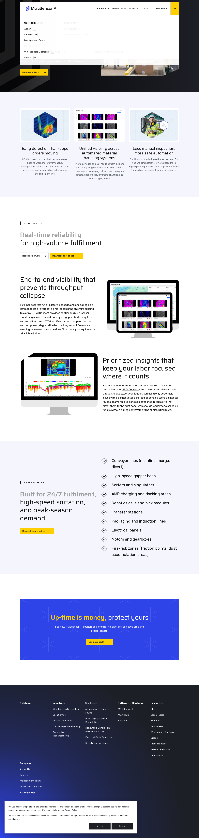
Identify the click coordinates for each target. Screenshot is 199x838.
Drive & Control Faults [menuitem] (96, 743)
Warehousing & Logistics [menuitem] (66, 709)
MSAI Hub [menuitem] (123, 715)
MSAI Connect (29, 159)
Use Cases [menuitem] (91, 703)
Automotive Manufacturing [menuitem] (61, 733)
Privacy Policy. (71, 810)
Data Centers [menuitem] (60, 715)
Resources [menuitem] (119, 8)
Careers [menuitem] (24, 775)
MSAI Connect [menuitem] (125, 709)
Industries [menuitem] (59, 703)
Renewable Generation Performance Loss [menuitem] (97, 729)
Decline (122, 826)
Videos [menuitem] (154, 738)
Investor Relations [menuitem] (160, 749)
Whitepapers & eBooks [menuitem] (163, 732)
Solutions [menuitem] (103, 8)
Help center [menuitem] (157, 755)
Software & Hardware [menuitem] (131, 703)
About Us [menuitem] (25, 769)
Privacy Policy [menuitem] (27, 792)
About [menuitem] (133, 8)
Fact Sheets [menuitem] (157, 726)
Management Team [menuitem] (30, 780)
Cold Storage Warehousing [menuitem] (67, 726)
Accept (100, 826)
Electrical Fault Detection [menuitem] (98, 737)
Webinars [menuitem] (156, 720)
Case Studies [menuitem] (157, 715)
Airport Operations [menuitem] (63, 720)
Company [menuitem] (25, 763)
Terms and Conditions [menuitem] (31, 786)
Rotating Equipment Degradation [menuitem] (96, 720)
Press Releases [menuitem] (159, 743)
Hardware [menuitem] (123, 720)
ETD (47, 321)
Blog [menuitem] (153, 709)
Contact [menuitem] (146, 8)
